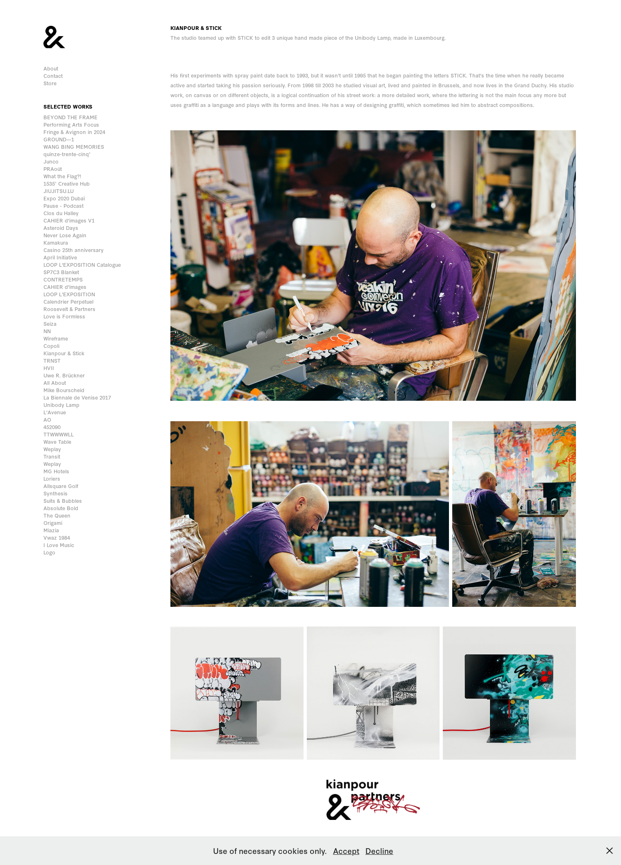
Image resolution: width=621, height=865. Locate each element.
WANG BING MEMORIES (73, 146)
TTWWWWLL (58, 434)
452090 (52, 426)
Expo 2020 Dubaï (64, 198)
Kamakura (55, 242)
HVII (48, 367)
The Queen (56, 515)
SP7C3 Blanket (61, 271)
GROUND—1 (58, 139)
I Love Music (58, 544)
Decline (379, 850)
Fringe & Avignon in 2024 (74, 131)
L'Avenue (54, 412)
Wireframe (55, 338)
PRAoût (52, 168)
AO (47, 419)
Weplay (52, 448)
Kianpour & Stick (63, 353)
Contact (53, 75)
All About (54, 382)
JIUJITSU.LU (58, 190)
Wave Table (57, 441)
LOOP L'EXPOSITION (69, 294)
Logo (49, 552)
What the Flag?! (62, 176)
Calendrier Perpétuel (68, 301)
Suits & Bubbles (62, 500)
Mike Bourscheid (63, 389)
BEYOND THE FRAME (70, 117)
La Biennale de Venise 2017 (77, 397)
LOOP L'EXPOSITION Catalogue (82, 264)
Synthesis (55, 493)
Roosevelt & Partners (69, 308)
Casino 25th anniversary (73, 249)
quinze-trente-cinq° (67, 153)
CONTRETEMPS (63, 279)
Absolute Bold (60, 507)
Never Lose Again (64, 235)
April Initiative (60, 257)
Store (50, 82)
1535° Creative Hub (66, 183)
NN (47, 330)
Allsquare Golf (60, 485)
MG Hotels (56, 471)
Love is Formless (64, 316)
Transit (51, 456)
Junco (51, 161)
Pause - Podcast (63, 205)
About (50, 68)
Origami (52, 522)
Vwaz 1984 (56, 537)
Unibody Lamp (61, 404)
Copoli (51, 345)
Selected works (68, 106)
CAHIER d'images (64, 286)
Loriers (51, 478)
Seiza (50, 323)
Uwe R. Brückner (64, 375)
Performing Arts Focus (71, 124)
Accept (346, 850)
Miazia (51, 530)
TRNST (52, 360)
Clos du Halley (61, 212)
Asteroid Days (60, 227)
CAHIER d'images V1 (69, 220)
